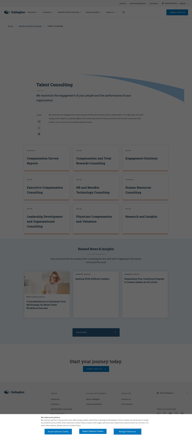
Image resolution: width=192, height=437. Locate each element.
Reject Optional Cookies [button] (92, 431)
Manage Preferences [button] (127, 431)
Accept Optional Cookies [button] (58, 431)
